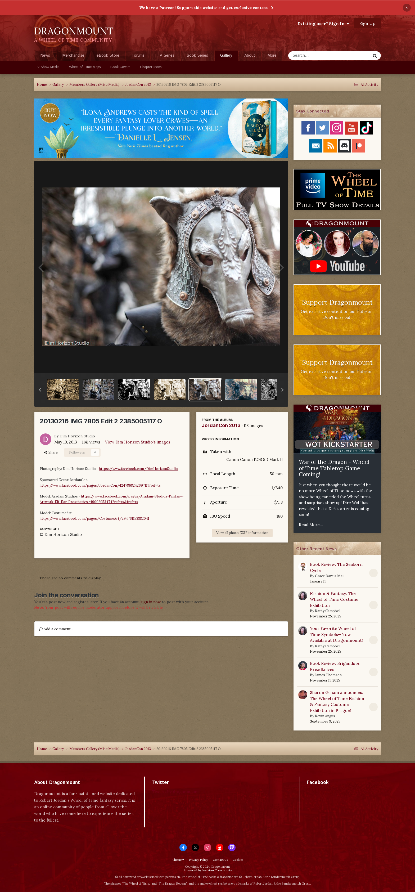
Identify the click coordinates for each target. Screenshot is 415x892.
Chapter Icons (151, 67)
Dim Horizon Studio (77, 436)
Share (51, 452)
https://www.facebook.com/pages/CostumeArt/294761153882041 (94, 518)
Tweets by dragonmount (175, 791)
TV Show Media (47, 67)
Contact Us (220, 860)
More (272, 55)
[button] (40, 390)
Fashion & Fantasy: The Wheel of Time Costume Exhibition (334, 599)
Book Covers (120, 67)
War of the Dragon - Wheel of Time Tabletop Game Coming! (334, 468)
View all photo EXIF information (242, 533)
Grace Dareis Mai (329, 576)
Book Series (197, 55)
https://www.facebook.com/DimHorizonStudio (138, 469)
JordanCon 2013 (221, 425)
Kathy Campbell (327, 611)
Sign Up (367, 23)
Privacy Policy (198, 860)
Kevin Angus (325, 716)
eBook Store (108, 55)
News (45, 55)
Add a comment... (56, 628)
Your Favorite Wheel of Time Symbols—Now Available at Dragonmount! (336, 634)
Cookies (238, 860)
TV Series (165, 55)
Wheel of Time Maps (85, 67)
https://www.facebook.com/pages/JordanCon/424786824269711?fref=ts (100, 485)
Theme (178, 860)
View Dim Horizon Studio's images (137, 442)
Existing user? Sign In (323, 23)
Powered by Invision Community (207, 870)
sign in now (151, 601)
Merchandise (73, 55)
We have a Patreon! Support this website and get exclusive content (203, 7)
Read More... (311, 524)
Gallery (226, 57)
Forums (138, 55)
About (249, 55)
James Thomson (328, 675)
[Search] (315, 55)
